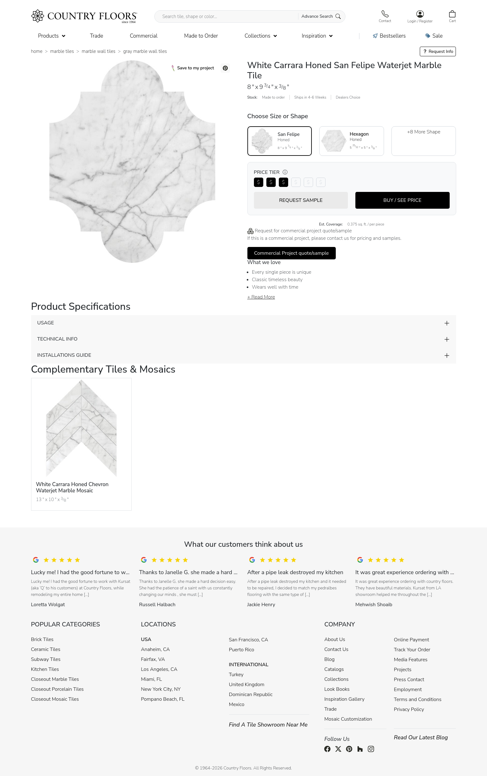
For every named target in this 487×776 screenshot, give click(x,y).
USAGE (45, 322)
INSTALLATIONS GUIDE (64, 355)
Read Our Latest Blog (421, 737)
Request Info (438, 51)
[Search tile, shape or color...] (250, 16)
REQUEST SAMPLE (301, 200)
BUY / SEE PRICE (402, 200)
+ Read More (261, 297)
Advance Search (321, 16)
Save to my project (193, 68)
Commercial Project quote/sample (291, 253)
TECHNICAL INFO (57, 339)
